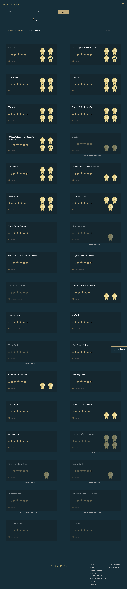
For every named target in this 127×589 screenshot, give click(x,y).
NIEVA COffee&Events (82, 397)
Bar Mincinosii (15, 485)
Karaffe (11, 106)
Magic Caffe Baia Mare (83, 106)
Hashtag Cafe (78, 368)
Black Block (13, 397)
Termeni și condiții (97, 561)
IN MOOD (76, 514)
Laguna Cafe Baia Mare (83, 252)
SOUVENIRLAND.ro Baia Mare (22, 252)
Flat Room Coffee (16, 281)
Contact (93, 572)
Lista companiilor (114, 554)
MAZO (75, 135)
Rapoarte (93, 575)
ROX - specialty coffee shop (85, 48)
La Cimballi (77, 456)
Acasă (92, 554)
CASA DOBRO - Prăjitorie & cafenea (21, 136)
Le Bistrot (13, 164)
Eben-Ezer (13, 77)
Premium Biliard (80, 193)
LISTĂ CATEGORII (113, 557)
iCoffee (11, 48)
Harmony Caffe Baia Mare (84, 485)
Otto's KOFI (13, 427)
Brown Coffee (78, 222)
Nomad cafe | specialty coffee (86, 164)
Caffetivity (77, 310)
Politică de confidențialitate (96, 564)
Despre (92, 557)
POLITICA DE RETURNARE (98, 568)
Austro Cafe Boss (16, 514)
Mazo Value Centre (17, 222)
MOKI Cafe (13, 193)
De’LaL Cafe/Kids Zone (83, 427)
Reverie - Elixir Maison (19, 456)
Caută (63, 12)
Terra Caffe (13, 339)
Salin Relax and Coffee (19, 368)
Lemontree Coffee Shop (83, 281)
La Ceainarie (14, 310)
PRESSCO (76, 77)
